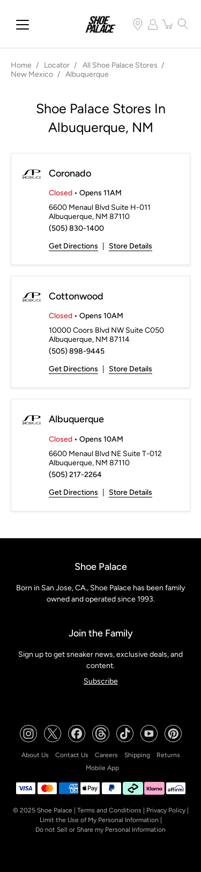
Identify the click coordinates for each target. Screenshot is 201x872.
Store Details (130, 246)
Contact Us (71, 755)
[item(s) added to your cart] (167, 24)
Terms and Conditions (109, 810)
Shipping (137, 755)
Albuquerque (76, 419)
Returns (168, 755)
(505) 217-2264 (75, 474)
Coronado (70, 173)
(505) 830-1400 (76, 228)
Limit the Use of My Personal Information (99, 820)
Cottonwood (76, 296)
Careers (106, 755)
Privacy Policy (165, 810)
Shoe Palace (54, 810)
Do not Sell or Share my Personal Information (100, 829)
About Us (35, 755)
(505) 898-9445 (77, 351)
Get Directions (73, 246)
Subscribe (101, 681)
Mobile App (102, 768)
